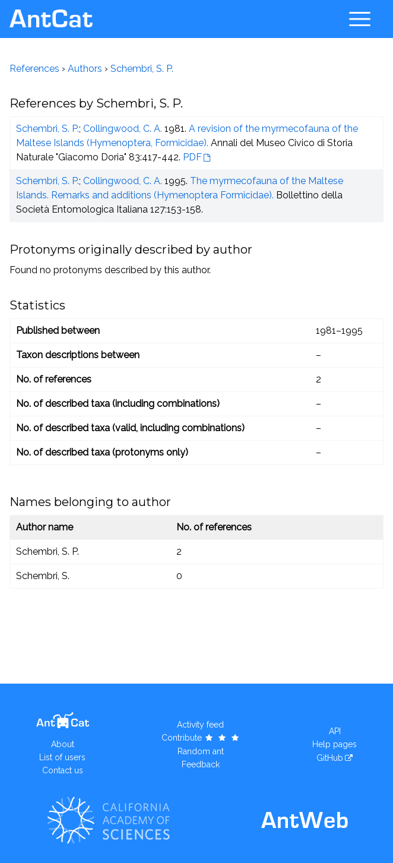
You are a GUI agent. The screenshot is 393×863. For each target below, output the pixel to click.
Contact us (62, 770)
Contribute (200, 737)
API (335, 731)
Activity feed (200, 724)
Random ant (201, 751)
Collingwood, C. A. (122, 128)
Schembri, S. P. (141, 68)
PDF (192, 157)
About (62, 744)
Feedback (201, 764)
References (34, 68)
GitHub (329, 758)
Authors (85, 68)
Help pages (334, 744)
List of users (62, 757)
